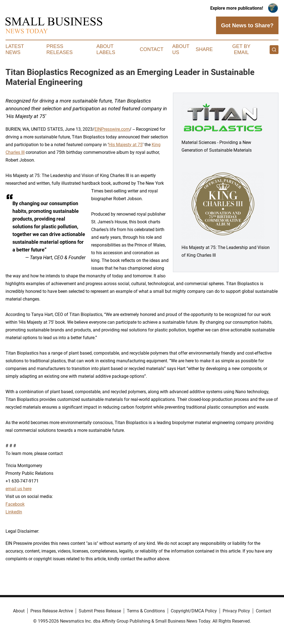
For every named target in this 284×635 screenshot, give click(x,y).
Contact (152, 49)
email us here (18, 488)
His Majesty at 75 (126, 144)
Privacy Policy (236, 610)
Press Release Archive (51, 610)
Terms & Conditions (146, 610)
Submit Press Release (100, 610)
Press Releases (59, 49)
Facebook (15, 504)
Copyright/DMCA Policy (194, 610)
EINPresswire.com (112, 129)
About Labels (105, 49)
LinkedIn (14, 512)
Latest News (15, 49)
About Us (180, 49)
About (19, 610)
